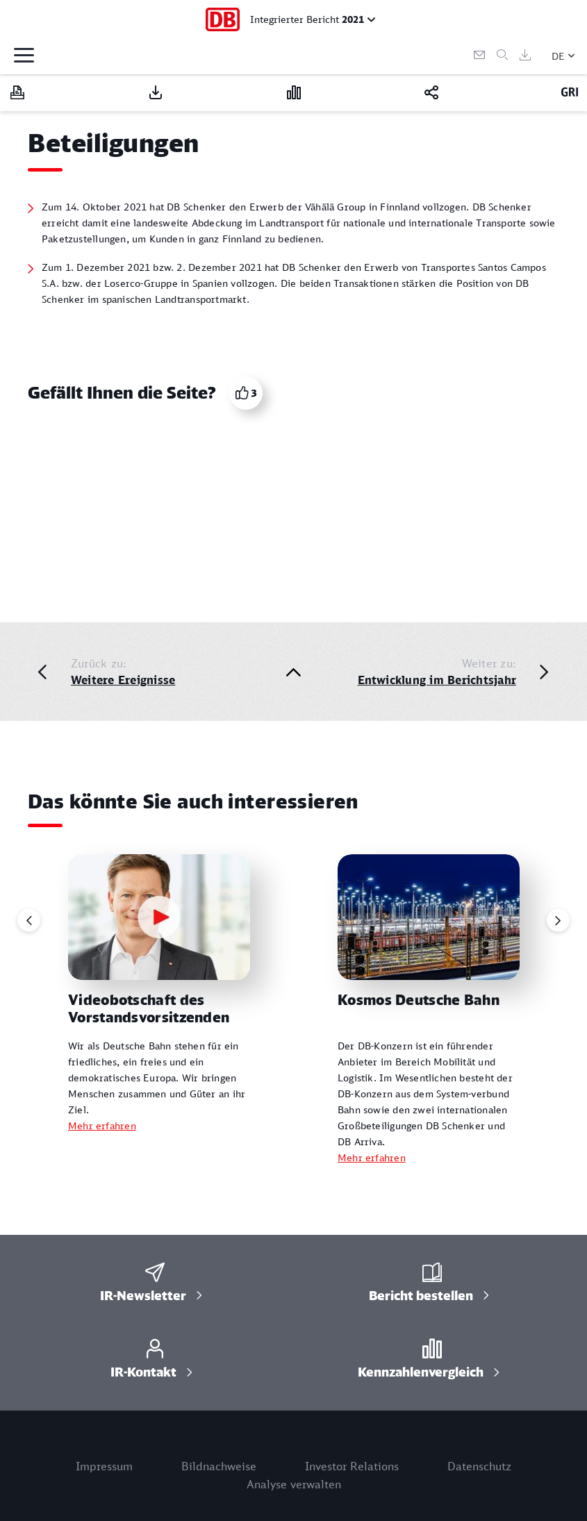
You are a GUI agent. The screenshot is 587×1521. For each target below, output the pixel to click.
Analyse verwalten (294, 1484)
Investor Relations (352, 1466)
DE (558, 56)
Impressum (104, 1466)
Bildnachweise (218, 1466)
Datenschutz (479, 1466)
